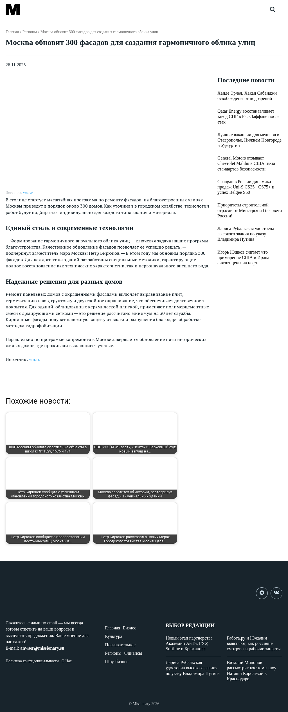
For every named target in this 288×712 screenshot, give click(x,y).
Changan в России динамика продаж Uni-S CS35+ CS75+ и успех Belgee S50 (245, 187)
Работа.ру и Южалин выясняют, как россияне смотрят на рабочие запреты (253, 643)
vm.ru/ (28, 192)
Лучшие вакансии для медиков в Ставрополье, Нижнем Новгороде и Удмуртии (249, 140)
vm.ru (34, 359)
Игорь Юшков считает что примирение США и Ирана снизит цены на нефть (243, 257)
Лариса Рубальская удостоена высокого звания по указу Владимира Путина (245, 234)
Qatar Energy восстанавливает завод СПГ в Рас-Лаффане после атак (248, 116)
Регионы (29, 32)
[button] (272, 9)
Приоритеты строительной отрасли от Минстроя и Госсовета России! (249, 210)
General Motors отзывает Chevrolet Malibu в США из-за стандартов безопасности (246, 163)
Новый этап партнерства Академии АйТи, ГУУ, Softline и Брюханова (189, 643)
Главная (12, 32)
